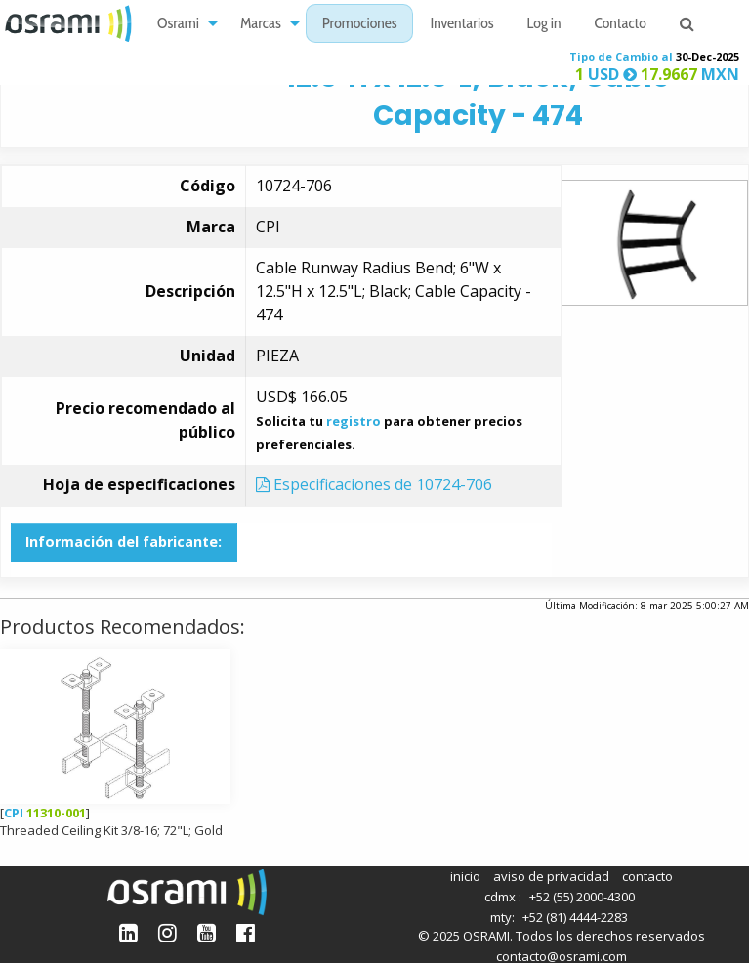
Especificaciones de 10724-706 (374, 484)
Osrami (178, 25)
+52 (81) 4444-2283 (575, 917)
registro (353, 421)
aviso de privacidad (551, 876)
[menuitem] (182, 24)
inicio (465, 876)
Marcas (260, 25)
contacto (647, 876)
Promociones (359, 25)
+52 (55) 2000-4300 (582, 896)
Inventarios (461, 25)
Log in (544, 25)
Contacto (620, 25)
